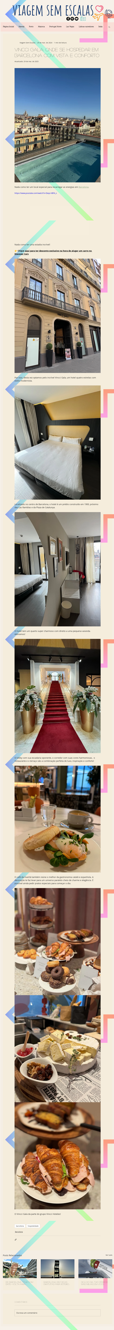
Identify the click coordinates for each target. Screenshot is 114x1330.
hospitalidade (33, 1226)
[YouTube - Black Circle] (76, 19)
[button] (109, 27)
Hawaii (21, 27)
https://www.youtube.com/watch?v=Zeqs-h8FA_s (36, 193)
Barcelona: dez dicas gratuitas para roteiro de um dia (56, 1283)
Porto (31, 27)
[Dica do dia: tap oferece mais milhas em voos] (95, 1268)
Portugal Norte (55, 27)
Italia (100, 27)
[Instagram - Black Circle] (72, 19)
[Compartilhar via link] (16, 1240)
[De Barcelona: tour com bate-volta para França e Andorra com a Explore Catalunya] (20, 1268)
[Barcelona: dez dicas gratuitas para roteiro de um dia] (58, 1268)
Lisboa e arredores (86, 27)
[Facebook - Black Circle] (68, 19)
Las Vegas (70, 27)
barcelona (20, 1226)
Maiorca (41, 27)
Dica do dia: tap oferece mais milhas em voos (94, 1283)
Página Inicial (8, 27)
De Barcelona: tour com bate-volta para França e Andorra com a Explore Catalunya (20, 1283)
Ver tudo (109, 1255)
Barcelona (19, 1232)
